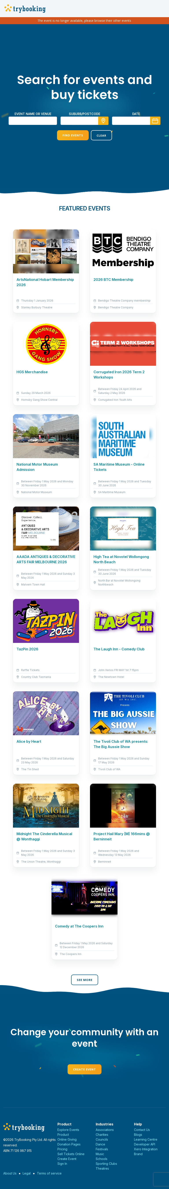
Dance (100, 1144)
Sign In (62, 1163)
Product (63, 1134)
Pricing (62, 1149)
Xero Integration (146, 1149)
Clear (101, 135)
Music (100, 1154)
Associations (105, 1130)
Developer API (144, 1144)
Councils (102, 1139)
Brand (138, 1154)
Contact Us (142, 1130)
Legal (27, 1173)
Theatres (102, 1168)
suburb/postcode (84, 114)
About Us (10, 1173)
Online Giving (67, 1139)
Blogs (138, 1134)
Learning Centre (145, 1139)
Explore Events (68, 1130)
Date (136, 114)
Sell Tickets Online (70, 1154)
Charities (102, 1134)
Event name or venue (33, 114)
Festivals (102, 1149)
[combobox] (84, 121)
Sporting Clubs (106, 1163)
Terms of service (49, 1173)
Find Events (72, 135)
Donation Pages (69, 1144)
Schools (101, 1159)
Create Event (84, 1069)
